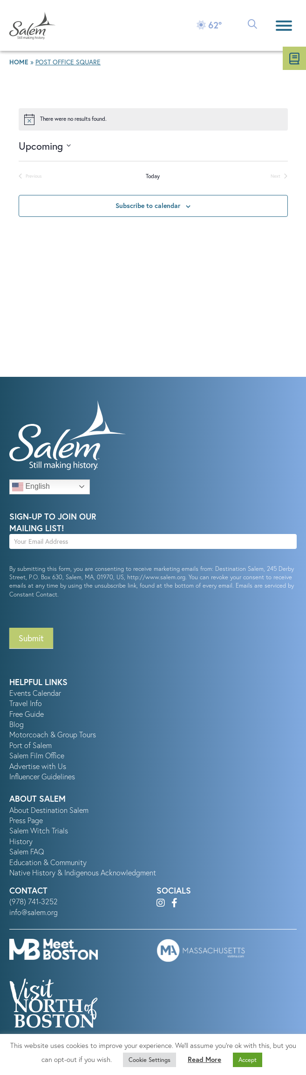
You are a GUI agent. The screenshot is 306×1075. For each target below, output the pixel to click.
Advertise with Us (37, 766)
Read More (204, 1059)
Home (18, 62)
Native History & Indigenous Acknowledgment (82, 872)
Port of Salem (30, 745)
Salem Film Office (36, 755)
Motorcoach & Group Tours (52, 734)
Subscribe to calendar (148, 205)
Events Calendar (35, 693)
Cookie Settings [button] (149, 1060)
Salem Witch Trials (38, 830)
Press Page (26, 820)
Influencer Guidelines (42, 776)
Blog (16, 724)
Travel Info (25, 703)
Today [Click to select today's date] (153, 176)
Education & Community (48, 862)
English (31, 486)
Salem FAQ (26, 851)
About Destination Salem (48, 810)
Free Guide (26, 714)
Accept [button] (247, 1060)
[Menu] (284, 25)
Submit (31, 638)
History (21, 841)
